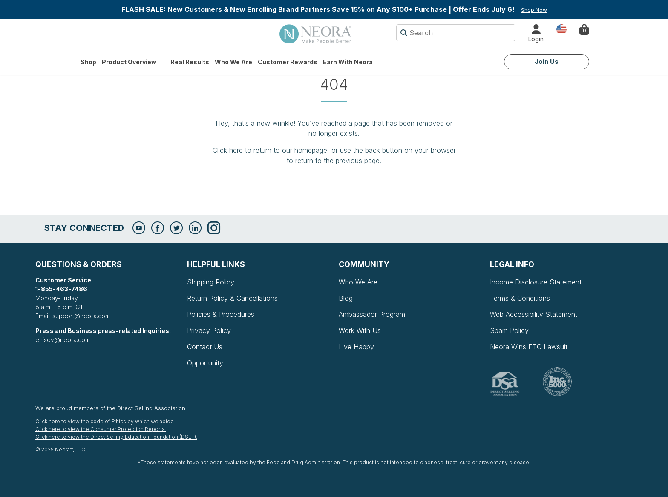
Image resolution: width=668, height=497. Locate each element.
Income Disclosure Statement (536, 282)
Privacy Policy (209, 330)
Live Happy (356, 346)
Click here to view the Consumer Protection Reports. (100, 429)
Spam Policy (509, 330)
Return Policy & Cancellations (232, 298)
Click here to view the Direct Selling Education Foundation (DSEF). (116, 437)
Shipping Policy (210, 282)
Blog (346, 298)
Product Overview (129, 62)
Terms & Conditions (520, 298)
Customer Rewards (287, 62)
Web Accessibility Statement (533, 314)
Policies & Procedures (220, 314)
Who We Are (233, 62)
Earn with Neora (348, 62)
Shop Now (534, 10)
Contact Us (204, 346)
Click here (228, 150)
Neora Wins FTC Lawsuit (528, 346)
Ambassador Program (372, 314)
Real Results (189, 62)
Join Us (547, 61)
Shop (88, 62)
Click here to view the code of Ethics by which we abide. (105, 421)
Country (561, 28)
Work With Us (360, 330)
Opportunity (205, 363)
